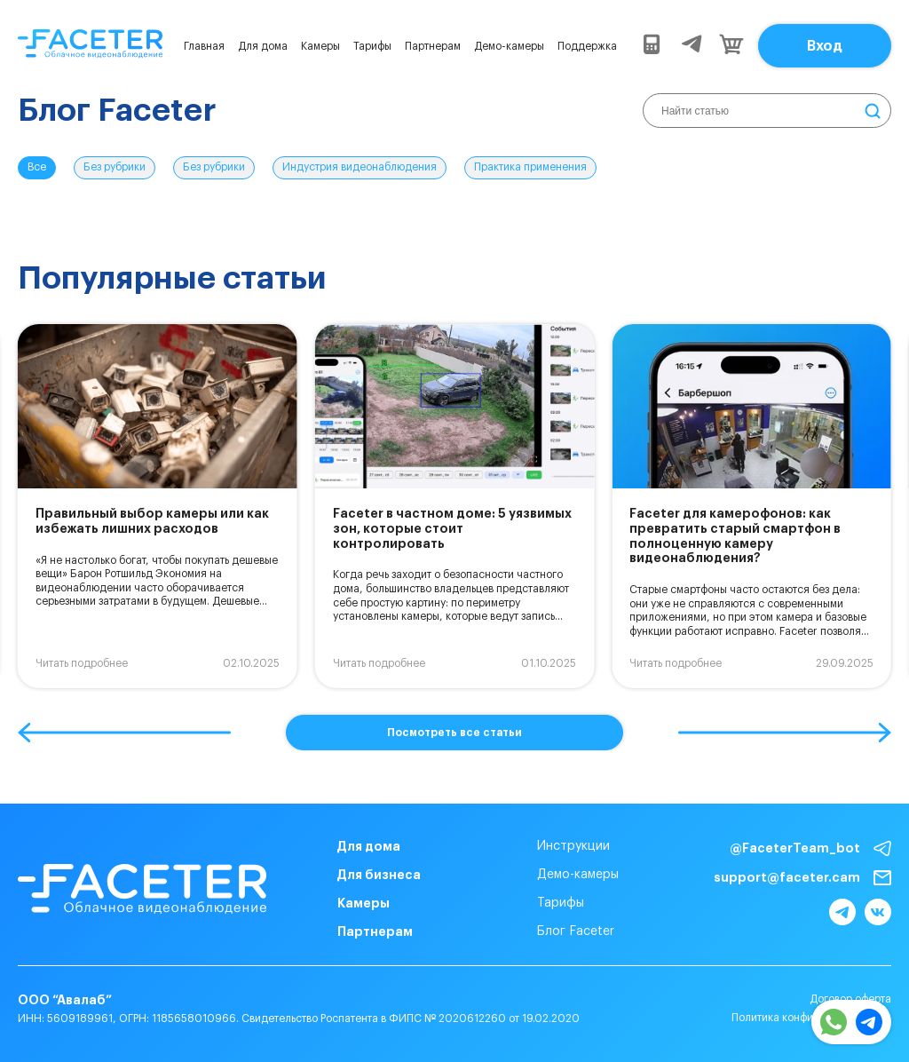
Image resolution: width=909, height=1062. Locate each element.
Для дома (263, 46)
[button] (124, 732)
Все (37, 167)
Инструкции (573, 846)
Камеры (320, 46)
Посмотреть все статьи (454, 732)
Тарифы (372, 46)
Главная (204, 46)
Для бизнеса (379, 874)
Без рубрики (114, 167)
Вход (824, 46)
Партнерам (433, 46)
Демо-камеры (509, 46)
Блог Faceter (575, 931)
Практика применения (530, 167)
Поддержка (587, 46)
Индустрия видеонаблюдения (359, 167)
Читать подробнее (82, 663)
